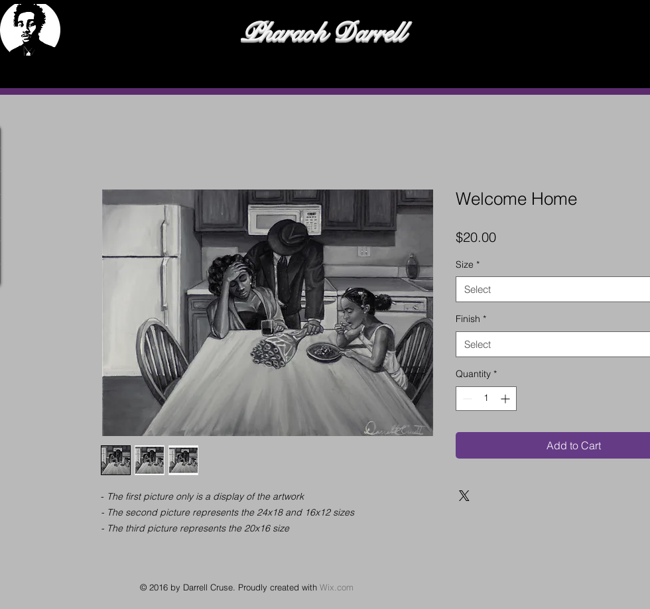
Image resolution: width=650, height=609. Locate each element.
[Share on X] (464, 496)
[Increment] (506, 398)
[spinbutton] (486, 398)
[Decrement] (466, 398)
